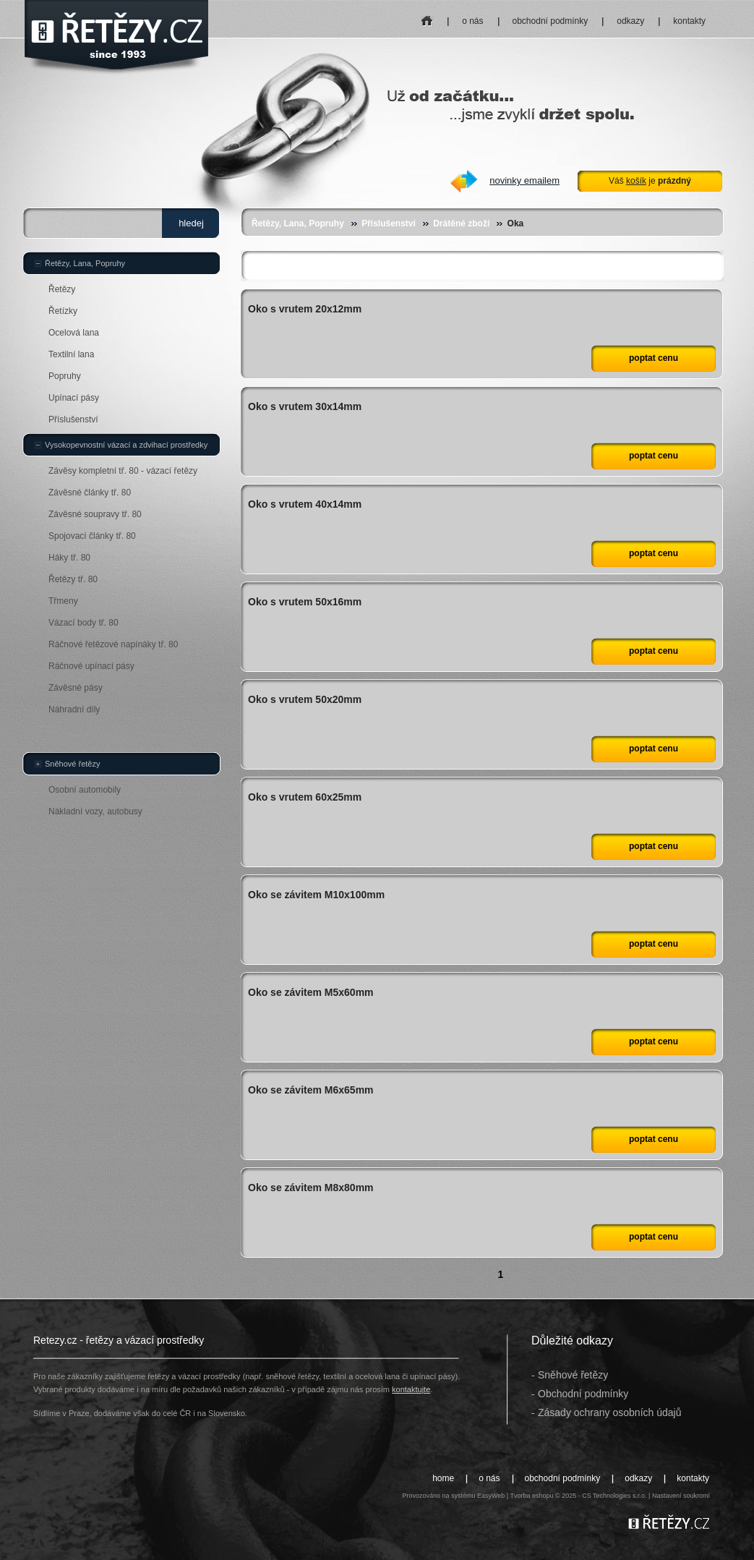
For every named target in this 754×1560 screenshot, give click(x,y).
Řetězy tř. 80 (73, 579)
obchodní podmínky (550, 21)
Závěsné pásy (75, 688)
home (428, 16)
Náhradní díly (74, 709)
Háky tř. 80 (69, 558)
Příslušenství (388, 223)
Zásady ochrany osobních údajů (609, 1412)
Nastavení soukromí (681, 1495)
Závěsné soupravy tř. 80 (95, 514)
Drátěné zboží (461, 223)
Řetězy (61, 289)
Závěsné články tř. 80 (89, 492)
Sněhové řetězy (72, 763)
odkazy (630, 21)
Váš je (650, 181)
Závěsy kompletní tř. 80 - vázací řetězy (122, 471)
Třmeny (63, 601)
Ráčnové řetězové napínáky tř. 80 (113, 644)
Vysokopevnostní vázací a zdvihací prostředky (126, 444)
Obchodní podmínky (583, 1393)
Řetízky (62, 311)
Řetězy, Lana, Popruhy (298, 223)
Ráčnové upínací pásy (91, 666)
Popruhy (64, 376)
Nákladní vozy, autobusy (95, 811)
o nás (472, 21)
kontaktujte (411, 1389)
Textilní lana (71, 354)
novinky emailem (524, 180)
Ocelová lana (73, 333)
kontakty (689, 21)
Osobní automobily (84, 790)
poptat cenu (653, 358)
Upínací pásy (73, 398)
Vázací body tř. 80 (83, 623)
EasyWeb (491, 1495)
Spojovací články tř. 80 (92, 536)
